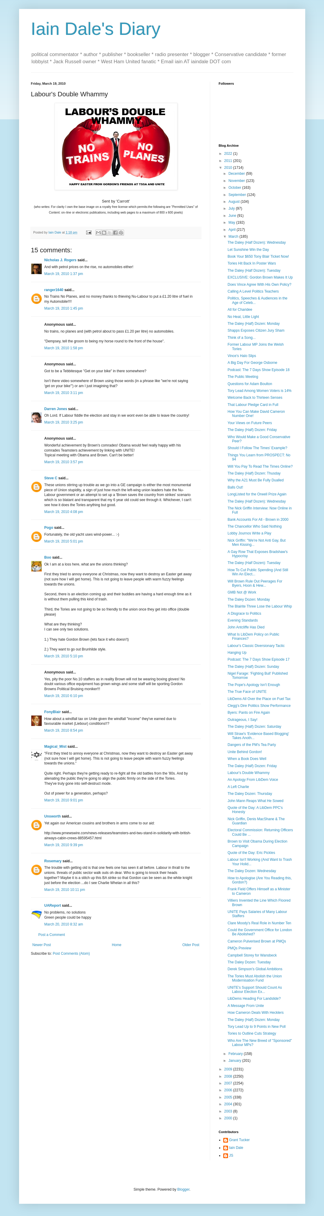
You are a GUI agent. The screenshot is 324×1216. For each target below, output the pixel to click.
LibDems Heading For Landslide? (253, 998)
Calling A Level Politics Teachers (253, 291)
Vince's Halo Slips (241, 356)
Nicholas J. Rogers (60, 260)
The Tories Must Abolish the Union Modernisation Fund (254, 978)
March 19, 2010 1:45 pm (63, 308)
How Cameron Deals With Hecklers (255, 1012)
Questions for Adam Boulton (249, 384)
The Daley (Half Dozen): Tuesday (253, 270)
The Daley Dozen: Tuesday (249, 962)
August (234, 202)
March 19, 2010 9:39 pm (63, 845)
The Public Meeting (242, 377)
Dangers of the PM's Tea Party (251, 745)
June (232, 216)
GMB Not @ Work (241, 592)
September (237, 195)
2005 (228, 1097)
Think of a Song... (241, 338)
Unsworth (52, 816)
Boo (47, 557)
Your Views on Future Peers (249, 423)
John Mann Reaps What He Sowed (255, 801)
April (232, 230)
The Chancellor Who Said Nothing (254, 526)
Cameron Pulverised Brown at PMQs (256, 941)
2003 (228, 1111)
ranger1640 (53, 290)
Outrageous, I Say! (242, 720)
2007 (228, 1083)
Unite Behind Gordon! (244, 752)
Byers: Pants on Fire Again (248, 712)
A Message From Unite (245, 1006)
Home (116, 945)
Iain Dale (236, 1148)
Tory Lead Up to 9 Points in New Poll (256, 1027)
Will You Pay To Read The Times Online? (259, 466)
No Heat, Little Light (243, 317)
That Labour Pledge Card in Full (252, 405)
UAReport (52, 905)
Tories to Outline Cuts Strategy (251, 1033)
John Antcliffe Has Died (245, 627)
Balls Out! (235, 487)
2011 (228, 161)
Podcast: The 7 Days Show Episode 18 (258, 370)
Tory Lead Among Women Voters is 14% (259, 391)
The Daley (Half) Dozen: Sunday (253, 667)
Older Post (190, 945)
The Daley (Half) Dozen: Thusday (253, 473)
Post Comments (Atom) (71, 953)
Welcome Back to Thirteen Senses (254, 397)
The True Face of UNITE (246, 692)
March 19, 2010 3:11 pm (63, 393)
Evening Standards (242, 620)
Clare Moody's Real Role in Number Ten (259, 923)
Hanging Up (236, 653)
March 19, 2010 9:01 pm (63, 800)
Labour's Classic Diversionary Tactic (255, 646)
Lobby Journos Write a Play (249, 533)
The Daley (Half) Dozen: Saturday (254, 726)
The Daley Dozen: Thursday (249, 794)
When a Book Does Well (246, 759)
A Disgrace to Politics (244, 613)
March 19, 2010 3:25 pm (63, 422)
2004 (228, 1104)
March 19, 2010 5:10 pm (63, 656)
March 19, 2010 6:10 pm (63, 696)
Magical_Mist (55, 746)
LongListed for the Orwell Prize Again (256, 494)
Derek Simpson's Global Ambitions (254, 969)
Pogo (48, 528)
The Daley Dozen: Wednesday (251, 871)
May (232, 222)
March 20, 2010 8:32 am (63, 924)
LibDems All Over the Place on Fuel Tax (258, 699)
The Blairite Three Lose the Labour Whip (259, 606)
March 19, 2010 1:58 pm (63, 348)
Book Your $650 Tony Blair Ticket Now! (258, 256)
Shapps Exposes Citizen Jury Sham (255, 330)
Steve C (51, 478)
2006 (228, 1090)
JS (231, 1155)
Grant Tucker (239, 1140)
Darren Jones (55, 409)
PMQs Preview (239, 948)
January (235, 1061)
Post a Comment (51, 935)
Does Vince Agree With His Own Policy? (259, 284)
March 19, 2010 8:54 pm (63, 730)
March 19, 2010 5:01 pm (63, 541)
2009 (228, 1069)
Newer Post (41, 945)
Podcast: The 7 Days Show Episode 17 (258, 659)
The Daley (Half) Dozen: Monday (253, 324)
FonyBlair (52, 712)
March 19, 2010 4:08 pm (63, 512)
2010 (228, 168)
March (233, 236)
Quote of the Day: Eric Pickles (251, 853)
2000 (228, 1118)
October (235, 188)
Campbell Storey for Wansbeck (252, 955)
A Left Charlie (238, 787)
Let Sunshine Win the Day (248, 250)
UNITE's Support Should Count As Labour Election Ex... (254, 989)
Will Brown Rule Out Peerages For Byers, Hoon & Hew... (254, 583)
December (237, 173)
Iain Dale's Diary (96, 29)
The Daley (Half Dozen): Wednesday (256, 242)
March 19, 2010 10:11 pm (64, 890)
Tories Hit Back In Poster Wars (251, 263)
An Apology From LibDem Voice (252, 780)
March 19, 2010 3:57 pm (63, 462)
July (232, 208)
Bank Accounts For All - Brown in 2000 (257, 519)
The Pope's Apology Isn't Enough (253, 685)
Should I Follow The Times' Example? (257, 448)
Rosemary (53, 861)
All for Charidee (239, 310)
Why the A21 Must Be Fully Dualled (255, 480)
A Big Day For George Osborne (252, 363)
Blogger (183, 1189)
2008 (228, 1076)
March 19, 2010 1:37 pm (63, 274)
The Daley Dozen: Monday (248, 599)
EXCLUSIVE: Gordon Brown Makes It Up (260, 277)
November (237, 181)
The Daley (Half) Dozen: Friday (252, 430)
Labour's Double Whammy (248, 773)
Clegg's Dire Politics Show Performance (259, 706)
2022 (228, 154)
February (236, 1054)
